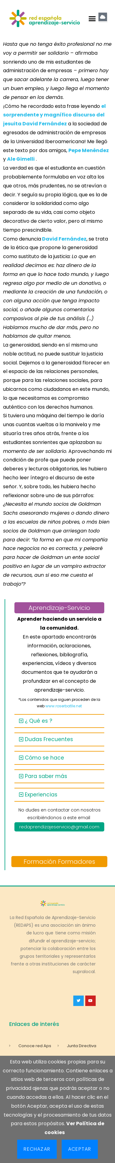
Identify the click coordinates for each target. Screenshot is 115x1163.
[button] (92, 18)
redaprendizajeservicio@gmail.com (59, 826)
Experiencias (41, 794)
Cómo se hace (44, 757)
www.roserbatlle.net (63, 706)
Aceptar (79, 1149)
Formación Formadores (59, 861)
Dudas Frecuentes (49, 739)
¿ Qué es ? (38, 721)
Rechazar (37, 1149)
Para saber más (46, 776)
